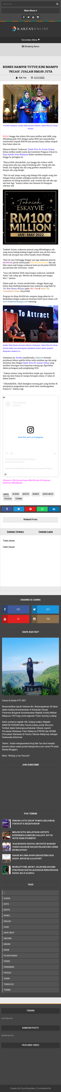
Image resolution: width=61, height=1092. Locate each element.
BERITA (26, 494)
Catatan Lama (46, 531)
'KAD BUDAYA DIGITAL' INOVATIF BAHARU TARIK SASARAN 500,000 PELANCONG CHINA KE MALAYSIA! (35, 846)
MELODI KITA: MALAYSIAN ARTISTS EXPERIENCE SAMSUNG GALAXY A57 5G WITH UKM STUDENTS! (32, 835)
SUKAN (7, 978)
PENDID (7, 961)
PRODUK (8, 499)
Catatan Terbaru (15, 531)
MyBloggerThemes (30, 1090)
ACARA (15, 494)
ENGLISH (7, 921)
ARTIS (6, 904)
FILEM (6, 927)
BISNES (36, 494)
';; (4, 893)
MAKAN (7, 944)
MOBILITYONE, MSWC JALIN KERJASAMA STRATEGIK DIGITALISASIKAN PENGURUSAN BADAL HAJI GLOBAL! (35, 870)
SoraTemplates (28, 1088)
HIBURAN (8, 938)
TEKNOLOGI (9, 984)
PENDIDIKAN (9, 967)
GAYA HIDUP (48, 494)
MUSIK (6, 950)
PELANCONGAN (10, 956)
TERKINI (18, 499)
